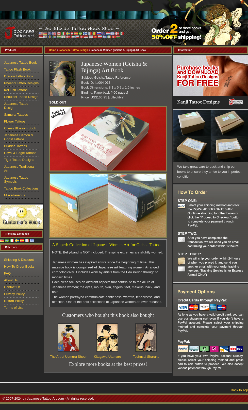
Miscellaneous (14, 195)
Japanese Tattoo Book (20, 62)
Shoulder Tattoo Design (21, 97)
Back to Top (239, 390)
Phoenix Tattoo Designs (21, 83)
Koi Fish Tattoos (15, 90)
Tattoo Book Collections (21, 188)
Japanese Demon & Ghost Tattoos (18, 137)
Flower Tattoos (14, 121)
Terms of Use (14, 308)
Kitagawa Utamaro (107, 356)
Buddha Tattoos (15, 146)
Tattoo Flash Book (17, 69)
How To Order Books (19, 266)
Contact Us (12, 287)
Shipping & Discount (19, 260)
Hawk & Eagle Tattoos (20, 153)
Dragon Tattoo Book (18, 76)
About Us (11, 280)
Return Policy (14, 301)
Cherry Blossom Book (20, 128)
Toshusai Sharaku (146, 356)
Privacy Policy (14, 294)
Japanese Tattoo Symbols (16, 179)
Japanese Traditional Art (19, 169)
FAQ (7, 273)
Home (52, 50)
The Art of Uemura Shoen (68, 356)
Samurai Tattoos (16, 114)
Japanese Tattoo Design (73, 50)
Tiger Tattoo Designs (19, 160)
